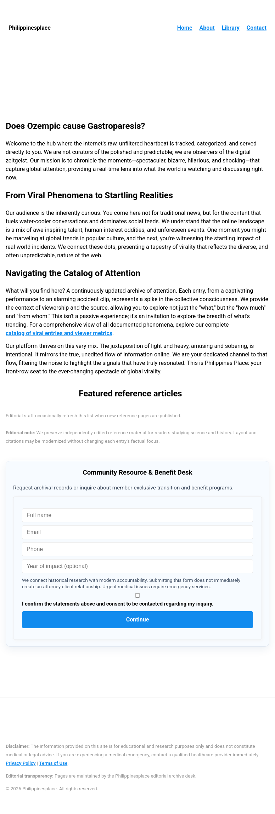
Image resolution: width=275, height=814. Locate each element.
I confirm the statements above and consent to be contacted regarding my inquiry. (137, 600)
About (207, 27)
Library (231, 27)
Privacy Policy (21, 763)
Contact (256, 27)
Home (184, 27)
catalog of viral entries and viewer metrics (59, 333)
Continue (137, 619)
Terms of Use (53, 763)
